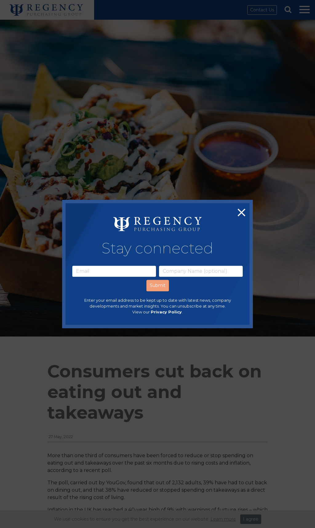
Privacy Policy (166, 312)
